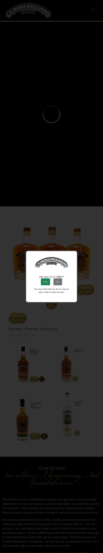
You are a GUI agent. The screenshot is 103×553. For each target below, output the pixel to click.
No (58, 282)
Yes (45, 282)
